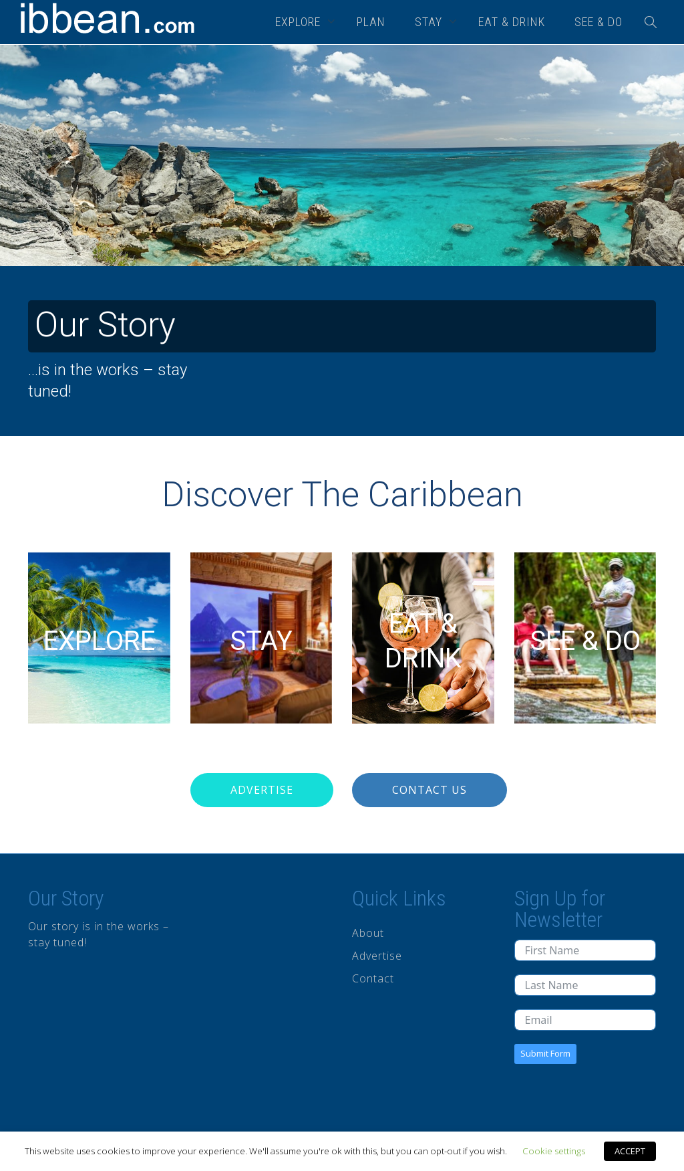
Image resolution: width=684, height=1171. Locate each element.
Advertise (261, 789)
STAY (430, 22)
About (368, 933)
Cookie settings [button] (553, 1151)
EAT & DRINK (511, 22)
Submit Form (545, 1053)
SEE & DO (598, 22)
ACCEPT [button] (630, 1151)
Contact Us (429, 789)
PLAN (371, 22)
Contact (373, 978)
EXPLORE (299, 22)
